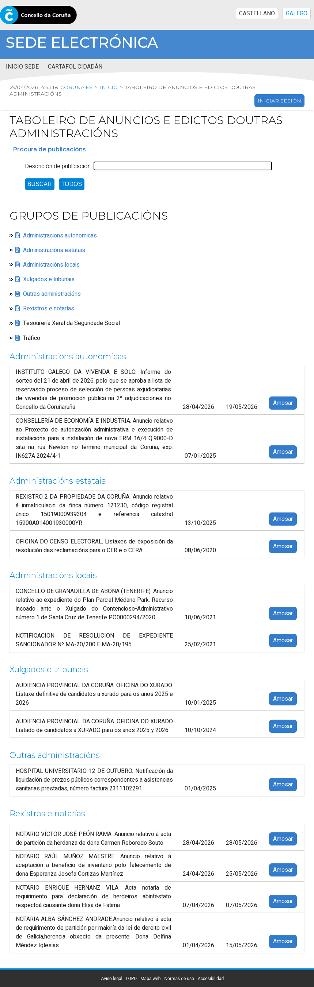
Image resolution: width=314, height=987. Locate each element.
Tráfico (31, 338)
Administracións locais (51, 264)
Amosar (283, 403)
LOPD (131, 978)
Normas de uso (179, 978)
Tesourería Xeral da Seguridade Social (71, 323)
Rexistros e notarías (48, 308)
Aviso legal (111, 978)
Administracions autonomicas (60, 235)
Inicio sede (22, 66)
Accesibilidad (211, 978)
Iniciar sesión (279, 100)
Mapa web (150, 978)
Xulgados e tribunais (49, 279)
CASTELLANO (257, 13)
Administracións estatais (54, 250)
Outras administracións (52, 294)
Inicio (109, 87)
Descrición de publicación (58, 166)
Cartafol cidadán (75, 66)
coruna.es (76, 87)
